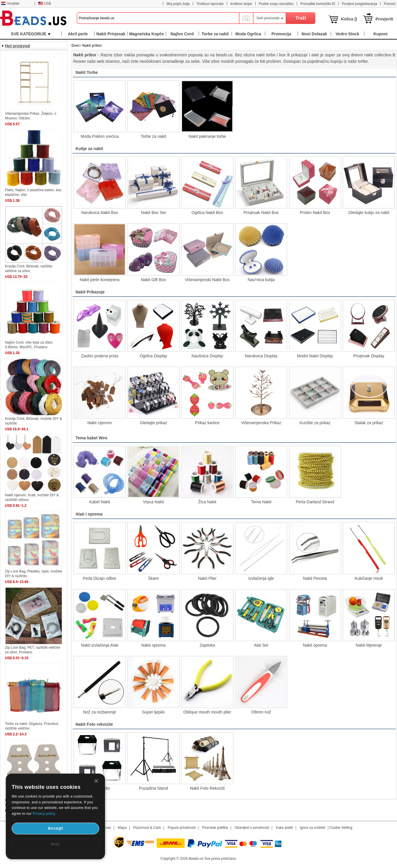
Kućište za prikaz (315, 422)
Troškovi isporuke (210, 4)
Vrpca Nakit (153, 501)
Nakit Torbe (87, 72)
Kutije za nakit (89, 148)
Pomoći (390, 4)
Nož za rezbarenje (99, 712)
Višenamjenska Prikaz (261, 422)
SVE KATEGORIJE (30, 34)
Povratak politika (215, 828)
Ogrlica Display (153, 356)
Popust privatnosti (181, 828)
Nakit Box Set (153, 212)
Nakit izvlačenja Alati (99, 645)
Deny (55, 844)
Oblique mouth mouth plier (207, 712)
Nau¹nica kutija (261, 279)
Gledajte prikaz (153, 422)
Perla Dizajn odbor (99, 578)
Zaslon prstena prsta (99, 356)
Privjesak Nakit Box (261, 212)
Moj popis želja (178, 4)
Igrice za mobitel (312, 828)
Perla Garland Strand (315, 501)
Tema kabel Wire (91, 438)
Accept (55, 828)
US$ (44, 3)
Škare (153, 578)
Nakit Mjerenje (369, 645)
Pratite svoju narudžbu (276, 4)
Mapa (122, 828)
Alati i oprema (89, 514)
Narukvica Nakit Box (99, 212)
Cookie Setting (341, 828)
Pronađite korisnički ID (317, 4)
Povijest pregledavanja (359, 4)
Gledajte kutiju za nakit (368, 212)
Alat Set (261, 645)
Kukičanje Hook (369, 578)
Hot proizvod (17, 45)
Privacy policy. (44, 814)
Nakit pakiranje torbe (207, 136)
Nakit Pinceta (315, 578)
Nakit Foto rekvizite (94, 724)
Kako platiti (284, 828)
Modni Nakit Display (315, 356)
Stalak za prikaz (368, 422)
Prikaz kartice (207, 422)
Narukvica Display (261, 356)
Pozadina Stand (153, 788)
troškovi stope (241, 4)
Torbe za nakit (153, 136)
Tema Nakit (261, 501)
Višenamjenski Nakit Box (207, 279)
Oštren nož (261, 712)
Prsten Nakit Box (315, 212)
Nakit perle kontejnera (99, 279)
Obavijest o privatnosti (252, 828)
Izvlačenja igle (261, 578)
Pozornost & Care (147, 828)
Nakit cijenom (99, 422)
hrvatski (10, 3)
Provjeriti (384, 19)
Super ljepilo (153, 712)
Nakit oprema (153, 645)
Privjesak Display (368, 356)
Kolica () (349, 19)
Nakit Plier (207, 578)
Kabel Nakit (99, 501)
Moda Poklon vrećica (99, 136)
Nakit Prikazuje (90, 292)
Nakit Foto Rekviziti (207, 788)
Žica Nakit (207, 501)
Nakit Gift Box (153, 279)
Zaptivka (207, 645)
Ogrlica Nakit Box (207, 212)
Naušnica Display (207, 356)
